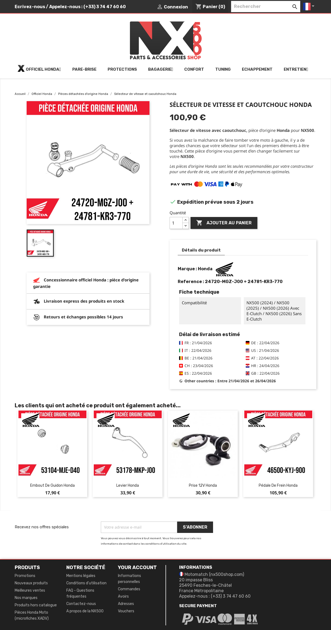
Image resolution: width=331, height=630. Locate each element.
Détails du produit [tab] (201, 250)
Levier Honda (127, 485)
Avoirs (123, 596)
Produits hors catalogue (36, 605)
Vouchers (126, 611)
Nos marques (26, 597)
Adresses (126, 603)
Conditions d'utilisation (86, 583)
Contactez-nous (81, 603)
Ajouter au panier (224, 222)
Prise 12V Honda (203, 485)
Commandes (129, 589)
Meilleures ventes (30, 590)
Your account (137, 567)
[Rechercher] (265, 6)
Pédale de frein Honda (278, 485)
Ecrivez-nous (30, 6)
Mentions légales (80, 575)
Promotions (25, 575)
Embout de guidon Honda (52, 485)
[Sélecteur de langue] (309, 6)
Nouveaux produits (31, 583)
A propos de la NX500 (85, 611)
